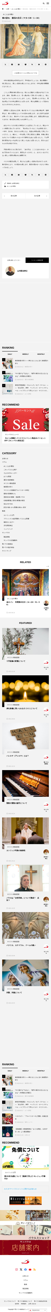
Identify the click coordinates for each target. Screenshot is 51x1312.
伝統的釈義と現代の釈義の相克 (14, 500)
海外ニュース (28, 1122)
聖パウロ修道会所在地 (40, 1301)
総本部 (17, 1304)
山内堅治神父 (15, 183)
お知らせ (5, 458)
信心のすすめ (8, 504)
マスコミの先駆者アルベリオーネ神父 (16, 490)
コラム (4, 462)
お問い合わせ (32, 1304)
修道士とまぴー (9, 522)
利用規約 (23, 1304)
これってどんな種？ (10, 469)
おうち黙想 (28, 394)
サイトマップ (6, 551)
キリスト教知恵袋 (10, 483)
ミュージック (8, 529)
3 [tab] (27, 429)
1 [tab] (23, 429)
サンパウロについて (10, 1301)
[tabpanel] (25, 425)
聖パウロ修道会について (25, 1301)
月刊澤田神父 (8, 525)
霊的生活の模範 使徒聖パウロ (14, 497)
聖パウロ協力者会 (8, 547)
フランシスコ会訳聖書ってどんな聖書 (16, 519)
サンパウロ (6, 532)
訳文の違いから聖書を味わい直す (15, 507)
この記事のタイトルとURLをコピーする (25, 73)
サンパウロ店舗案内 (10, 540)
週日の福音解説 (29, 379)
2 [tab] (25, 429)
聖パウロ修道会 (7, 544)
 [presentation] (47, 566)
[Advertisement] (25, 228)
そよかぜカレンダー (10, 473)
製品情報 (7, 537)
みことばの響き (11, 186)
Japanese (34, 1310)
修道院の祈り (28, 366)
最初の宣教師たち (10, 493)
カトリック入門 (9, 515)
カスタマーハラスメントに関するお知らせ (20, 1189)
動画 (3, 511)
